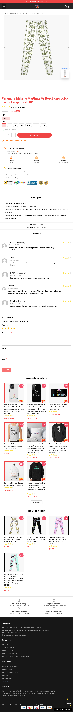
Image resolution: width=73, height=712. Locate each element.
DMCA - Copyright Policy (10, 653)
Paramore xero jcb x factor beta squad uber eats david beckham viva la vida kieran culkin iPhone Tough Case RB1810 (14, 409)
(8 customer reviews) (18, 107)
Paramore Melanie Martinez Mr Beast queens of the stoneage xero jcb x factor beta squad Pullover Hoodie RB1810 (36, 487)
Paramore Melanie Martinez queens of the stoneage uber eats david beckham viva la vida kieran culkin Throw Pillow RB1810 (36, 448)
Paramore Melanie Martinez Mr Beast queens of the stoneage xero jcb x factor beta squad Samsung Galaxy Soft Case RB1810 (36, 409)
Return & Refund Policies (10, 672)
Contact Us (6, 675)
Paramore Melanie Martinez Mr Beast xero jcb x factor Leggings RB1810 (13, 539)
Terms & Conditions (8, 647)
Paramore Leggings (36, 13)
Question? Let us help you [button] (63, 709)
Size (3, 121)
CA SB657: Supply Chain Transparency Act (16, 656)
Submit (6, 370)
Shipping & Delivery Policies (11, 666)
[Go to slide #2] (42, 84)
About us (5, 644)
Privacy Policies (7, 650)
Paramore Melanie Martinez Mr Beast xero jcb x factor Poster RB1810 (58, 407)
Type (3, 115)
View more (36, 502)
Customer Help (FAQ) (9, 678)
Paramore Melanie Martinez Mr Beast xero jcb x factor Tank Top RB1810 (13, 446)
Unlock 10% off (69, 702)
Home (4, 13)
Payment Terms (7, 669)
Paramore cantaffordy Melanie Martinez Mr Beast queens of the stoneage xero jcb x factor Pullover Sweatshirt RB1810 (58, 448)
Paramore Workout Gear (18, 13)
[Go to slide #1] (31, 84)
